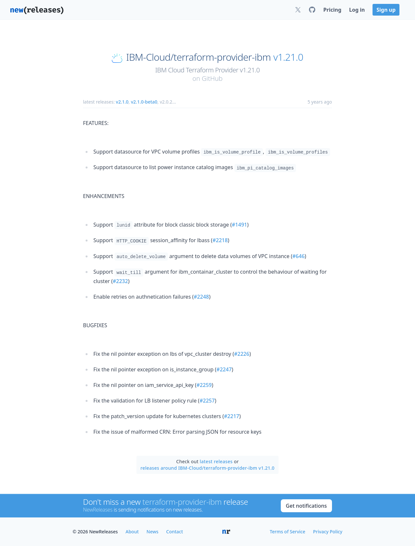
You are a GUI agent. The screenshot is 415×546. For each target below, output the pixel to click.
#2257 (207, 400)
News (153, 531)
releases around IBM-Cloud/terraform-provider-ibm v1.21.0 (207, 468)
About (132, 531)
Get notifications (306, 505)
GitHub (212, 78)
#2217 (231, 416)
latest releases (216, 461)
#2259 (204, 385)
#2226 (241, 353)
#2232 (120, 281)
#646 (298, 256)
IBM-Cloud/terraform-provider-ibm (198, 57)
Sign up (386, 9)
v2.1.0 (122, 102)
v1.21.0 (288, 57)
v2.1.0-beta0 (144, 102)
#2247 (224, 369)
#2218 (220, 240)
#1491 (239, 224)
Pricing (332, 9)
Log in (357, 9)
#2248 (201, 296)
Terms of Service (287, 531)
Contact (174, 531)
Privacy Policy (327, 531)
